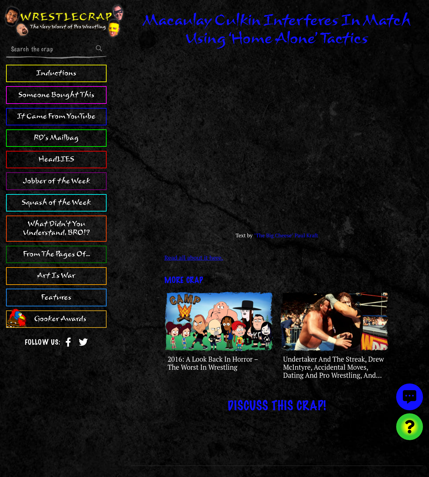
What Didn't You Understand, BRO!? (56, 228)
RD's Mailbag (56, 138)
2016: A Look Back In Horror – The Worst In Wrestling (213, 363)
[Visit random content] (409, 426)
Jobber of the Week (56, 181)
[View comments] (409, 396)
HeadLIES (56, 159)
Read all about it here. (193, 257)
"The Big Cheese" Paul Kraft (286, 235)
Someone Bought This (56, 95)
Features (56, 297)
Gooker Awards (60, 319)
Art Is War (56, 276)
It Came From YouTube (56, 116)
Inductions (56, 73)
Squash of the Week (56, 202)
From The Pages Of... (56, 254)
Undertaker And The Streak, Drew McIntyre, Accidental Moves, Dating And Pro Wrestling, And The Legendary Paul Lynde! (333, 371)
